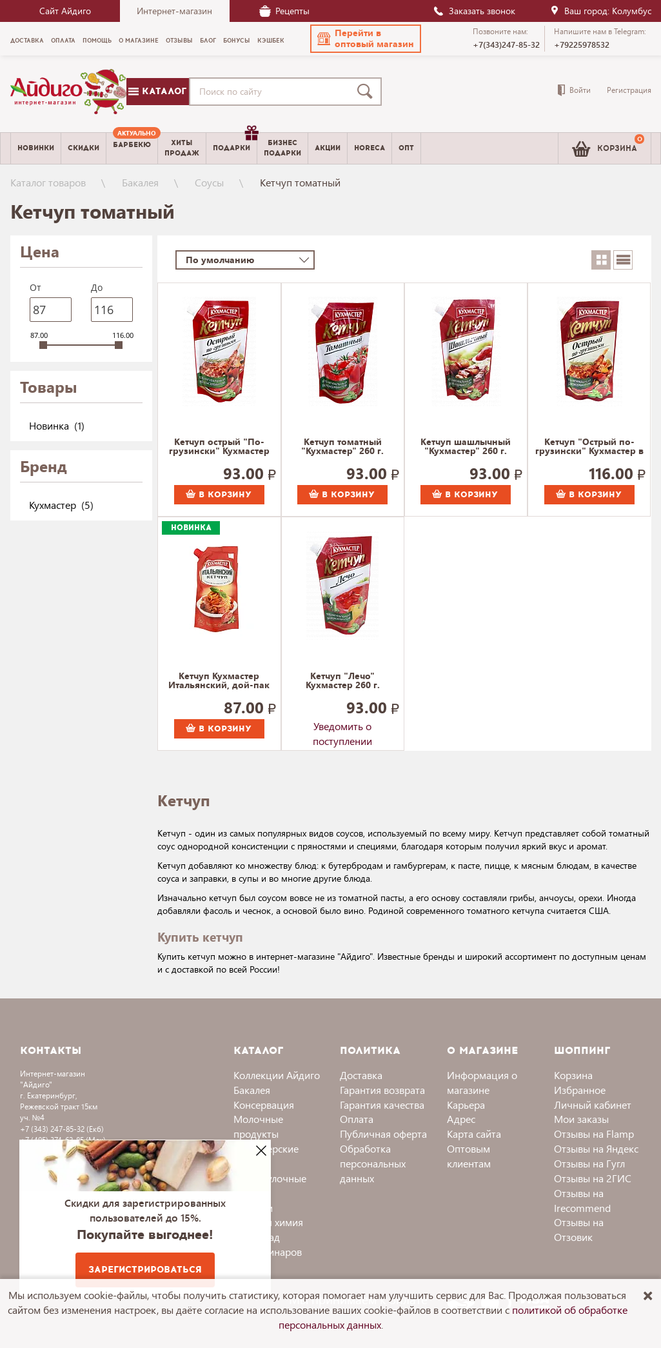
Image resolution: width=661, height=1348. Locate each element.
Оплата (356, 1118)
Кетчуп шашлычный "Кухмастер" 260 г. (465, 447)
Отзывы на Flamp (594, 1133)
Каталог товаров (48, 182)
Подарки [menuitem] (235, 143)
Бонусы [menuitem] (236, 40)
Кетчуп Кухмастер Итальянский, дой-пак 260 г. (219, 681)
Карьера (466, 1104)
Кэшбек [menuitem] (270, 40)
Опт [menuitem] (406, 148)
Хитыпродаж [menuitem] (181, 147)
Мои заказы (581, 1118)
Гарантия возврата (382, 1089)
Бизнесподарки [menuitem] (282, 147)
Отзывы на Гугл (589, 1163)
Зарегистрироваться (145, 1269)
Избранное (580, 1089)
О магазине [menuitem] (139, 40)
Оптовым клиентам (469, 1156)
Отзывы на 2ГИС (592, 1178)
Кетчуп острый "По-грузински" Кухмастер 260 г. (219, 447)
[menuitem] (131, 148)
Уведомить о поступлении (342, 728)
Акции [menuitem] (327, 148)
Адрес (461, 1118)
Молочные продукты (258, 1126)
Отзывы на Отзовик (579, 1229)
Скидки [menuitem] (83, 148)
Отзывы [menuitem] (179, 40)
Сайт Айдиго (65, 11)
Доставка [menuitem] (27, 40)
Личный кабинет (592, 1104)
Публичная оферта (383, 1133)
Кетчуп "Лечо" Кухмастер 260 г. (343, 681)
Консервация (263, 1104)
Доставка (361, 1075)
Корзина (573, 1075)
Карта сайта (474, 1133)
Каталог (157, 91)
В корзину (219, 494)
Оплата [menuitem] (63, 40)
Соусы (209, 182)
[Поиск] (367, 91)
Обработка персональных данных (373, 1163)
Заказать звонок (474, 11)
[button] (365, 39)
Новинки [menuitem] (35, 148)
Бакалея (140, 182)
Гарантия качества (382, 1104)
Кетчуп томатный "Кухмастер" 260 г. (342, 447)
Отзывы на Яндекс (596, 1148)
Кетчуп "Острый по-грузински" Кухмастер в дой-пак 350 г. (589, 447)
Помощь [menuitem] (97, 40)
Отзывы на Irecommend (582, 1200)
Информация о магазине (482, 1082)
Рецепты (284, 11)
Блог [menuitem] (208, 40)
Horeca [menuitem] (369, 148)
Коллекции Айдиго (276, 1075)
